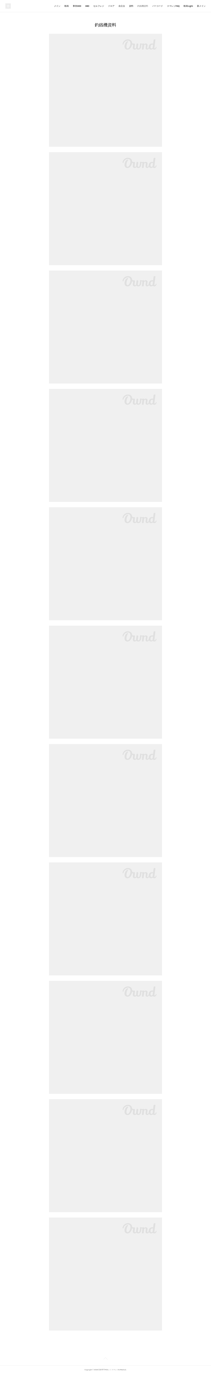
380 (87, 6)
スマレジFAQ (173, 6)
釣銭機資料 (142, 6)
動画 (66, 6)
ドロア (111, 6)
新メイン (201, 6)
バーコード (157, 6)
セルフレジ (98, 6)
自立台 (122, 6)
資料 (131, 6)
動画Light (188, 6)
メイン (57, 6)
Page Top (105, 1358)
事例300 (77, 6)
